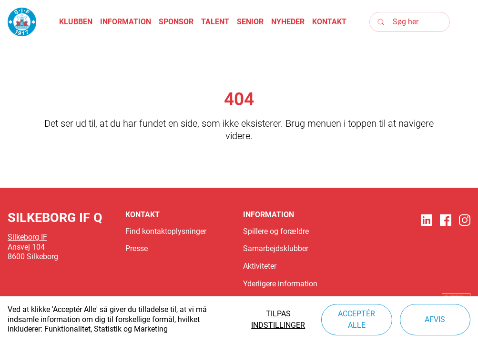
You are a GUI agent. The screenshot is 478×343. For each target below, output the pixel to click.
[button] (75, 22)
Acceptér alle (356, 319)
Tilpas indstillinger (278, 319)
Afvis (435, 319)
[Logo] (22, 22)
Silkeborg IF (27, 237)
